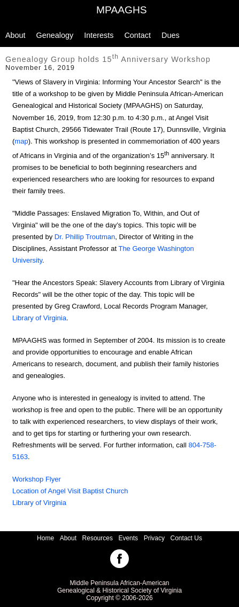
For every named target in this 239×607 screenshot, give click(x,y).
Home (45, 538)
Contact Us (186, 538)
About (15, 35)
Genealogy (55, 35)
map (21, 141)
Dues (170, 35)
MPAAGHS (121, 9)
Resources (97, 538)
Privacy (154, 538)
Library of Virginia (39, 318)
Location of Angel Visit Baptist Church (70, 491)
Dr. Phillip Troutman (85, 237)
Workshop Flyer (36, 479)
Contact (137, 35)
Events (128, 538)
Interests (98, 35)
